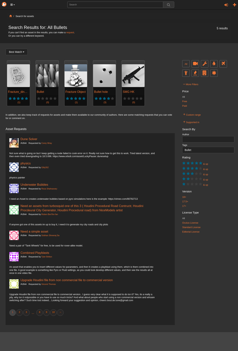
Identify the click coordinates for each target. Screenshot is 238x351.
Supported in (191, 122)
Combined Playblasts (35, 252)
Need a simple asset (34, 231)
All (186, 64)
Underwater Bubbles (34, 184)
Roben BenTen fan (49, 214)
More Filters (190, 84)
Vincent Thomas (48, 284)
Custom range (192, 114)
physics (26, 163)
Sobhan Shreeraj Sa (50, 235)
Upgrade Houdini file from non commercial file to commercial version (67, 280)
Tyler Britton (46, 257)
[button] (13, 4)
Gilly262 (45, 167)
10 (53, 312)
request (70, 32)
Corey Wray (46, 143)
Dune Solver (29, 139)
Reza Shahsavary (49, 189)
